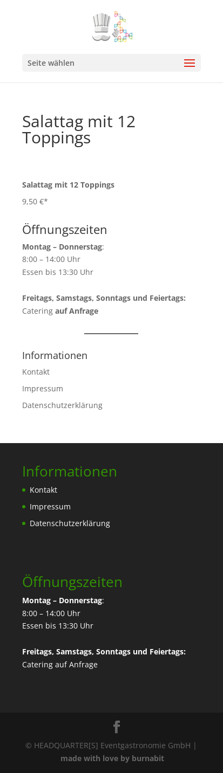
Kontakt (36, 372)
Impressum (42, 388)
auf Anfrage (76, 664)
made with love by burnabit (112, 758)
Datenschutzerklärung (62, 405)
